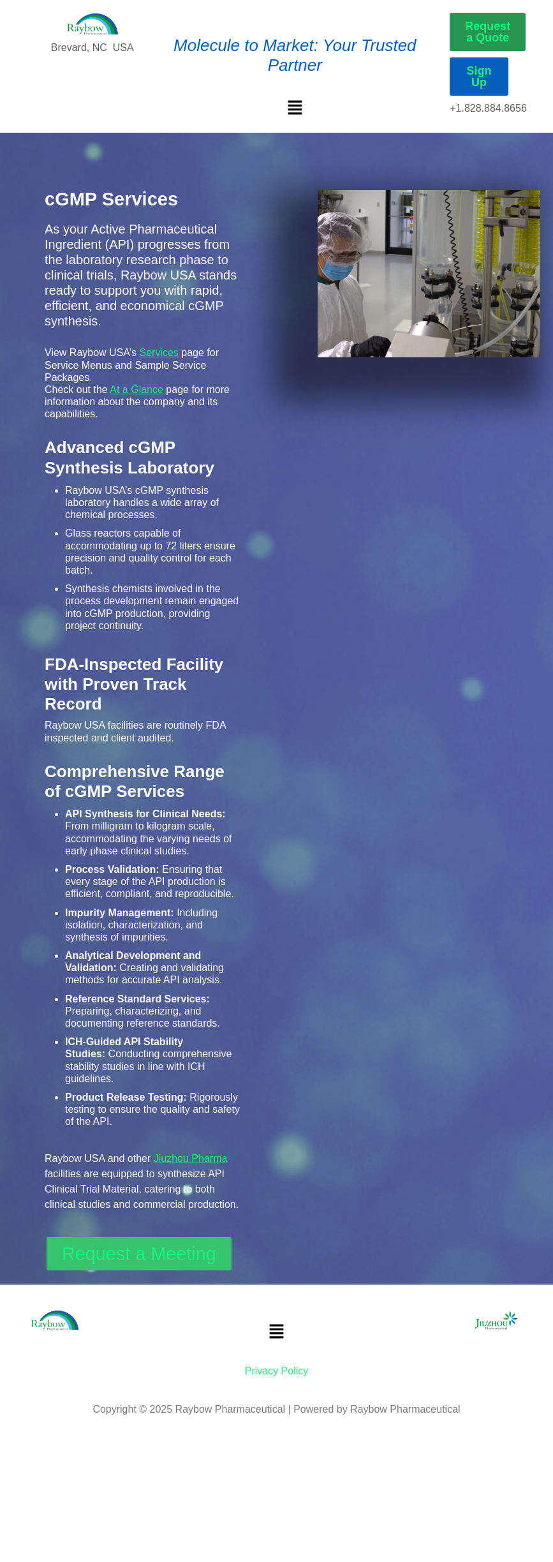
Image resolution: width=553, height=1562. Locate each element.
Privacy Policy (277, 1370)
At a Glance (136, 389)
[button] (294, 106)
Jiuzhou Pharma (191, 1158)
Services (159, 352)
